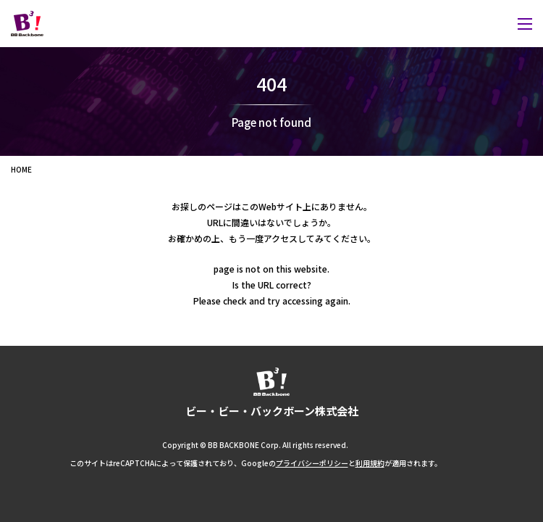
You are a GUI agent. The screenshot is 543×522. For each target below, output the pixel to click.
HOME (21, 169)
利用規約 (369, 463)
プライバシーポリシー (312, 463)
